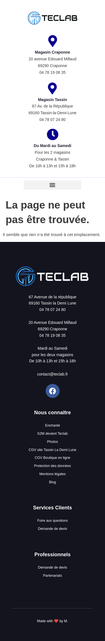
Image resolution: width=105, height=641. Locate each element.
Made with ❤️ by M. (52, 621)
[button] (52, 185)
